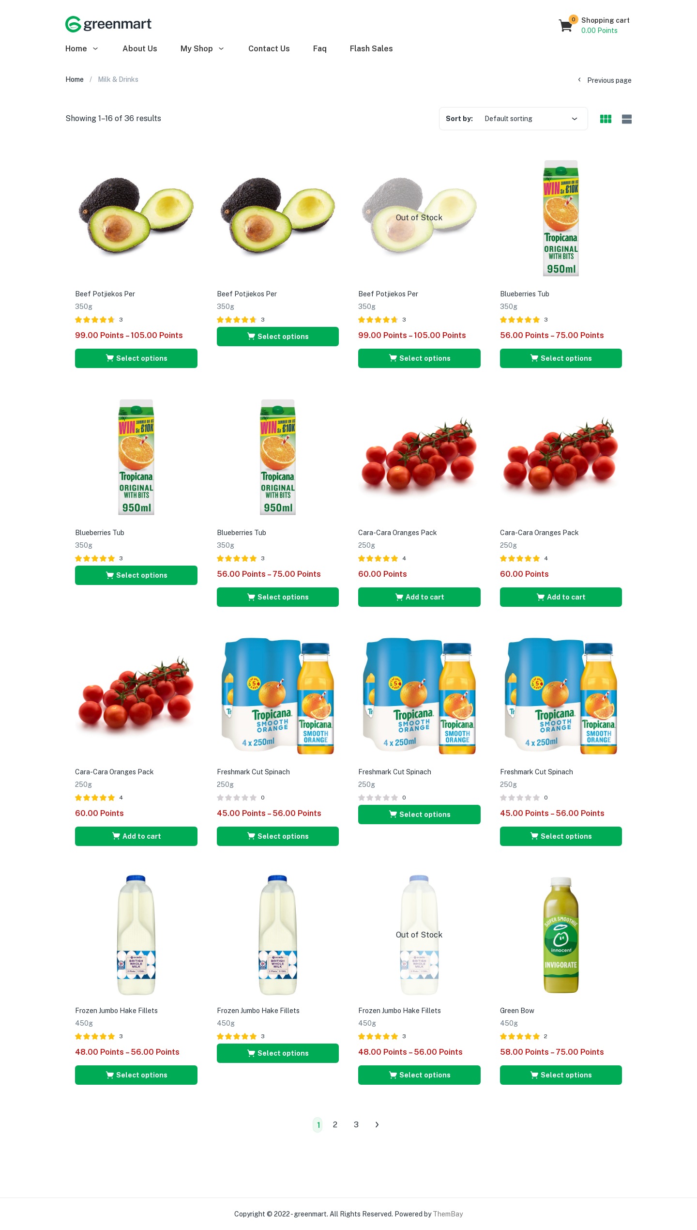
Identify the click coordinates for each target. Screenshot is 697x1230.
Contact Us (269, 48)
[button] (595, 25)
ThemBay (448, 1214)
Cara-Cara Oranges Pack (397, 533)
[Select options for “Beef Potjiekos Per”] (136, 358)
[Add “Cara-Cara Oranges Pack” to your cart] (419, 597)
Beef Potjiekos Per (105, 294)
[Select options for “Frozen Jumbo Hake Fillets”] (136, 1075)
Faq (320, 48)
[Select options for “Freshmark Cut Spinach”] (278, 836)
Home (82, 48)
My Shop (203, 48)
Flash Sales (371, 48)
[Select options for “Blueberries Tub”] (561, 358)
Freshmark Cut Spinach (253, 772)
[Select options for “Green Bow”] (561, 1075)
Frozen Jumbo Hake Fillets (116, 1011)
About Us (139, 48)
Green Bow (517, 1011)
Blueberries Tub (524, 294)
